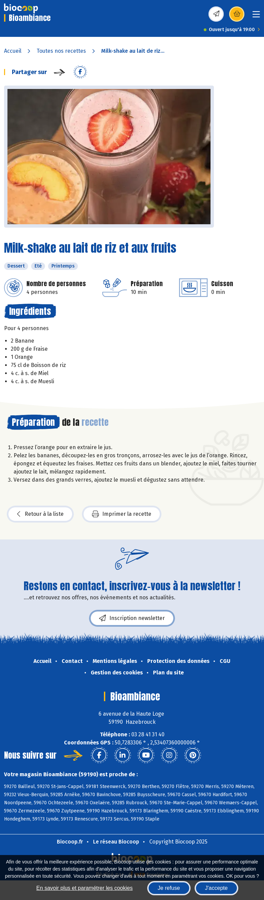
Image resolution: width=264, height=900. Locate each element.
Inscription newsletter (132, 618)
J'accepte (216, 888)
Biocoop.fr (70, 841)
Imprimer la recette (121, 514)
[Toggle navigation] (256, 16)
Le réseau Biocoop (116, 841)
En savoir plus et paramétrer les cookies (84, 888)
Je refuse (169, 888)
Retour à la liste (40, 514)
